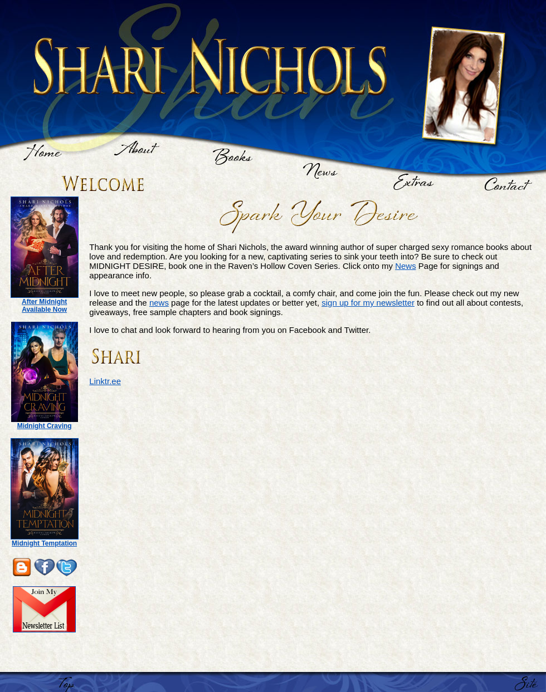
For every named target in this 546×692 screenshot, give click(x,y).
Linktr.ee (105, 381)
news (159, 302)
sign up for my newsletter (368, 302)
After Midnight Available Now (44, 305)
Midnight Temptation (44, 543)
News (405, 266)
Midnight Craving (44, 426)
